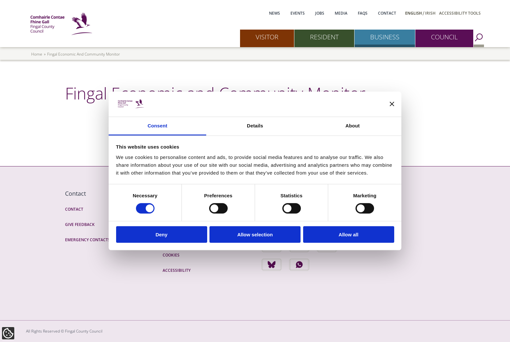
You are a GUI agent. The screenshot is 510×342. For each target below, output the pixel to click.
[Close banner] (392, 104)
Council (444, 37)
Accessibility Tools (460, 13)
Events (297, 13)
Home (36, 54)
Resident (324, 37)
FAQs (363, 13)
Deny (161, 234)
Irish (430, 13)
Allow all (348, 234)
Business (384, 37)
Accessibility (177, 270)
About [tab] (352, 125)
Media (341, 13)
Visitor (267, 37)
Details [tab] (255, 125)
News (274, 13)
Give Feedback (80, 224)
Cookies (171, 255)
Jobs (319, 13)
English (413, 13)
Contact (387, 13)
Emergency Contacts (87, 240)
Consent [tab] (158, 125)
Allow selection (255, 234)
